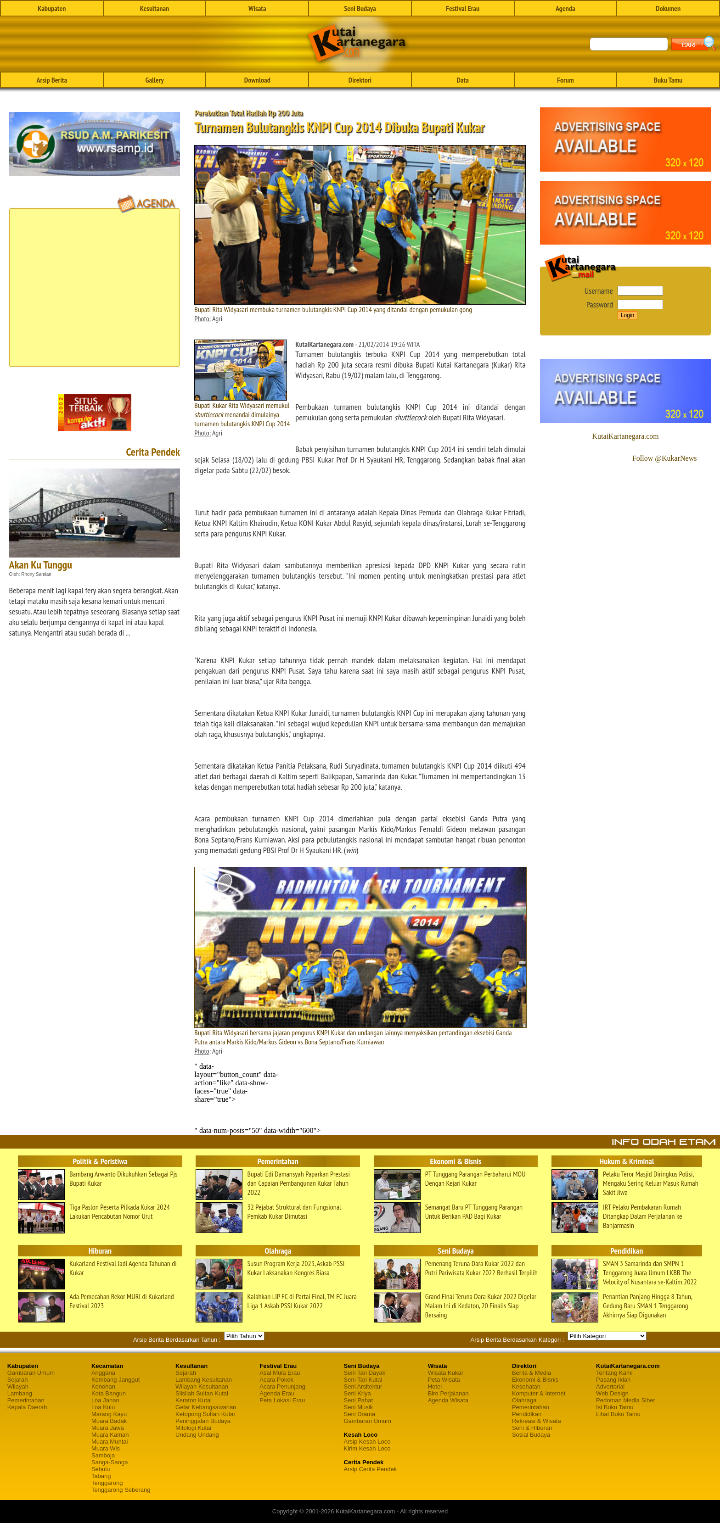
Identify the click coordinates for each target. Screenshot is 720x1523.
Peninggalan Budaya (203, 1420)
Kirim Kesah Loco (367, 1448)
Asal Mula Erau (279, 1372)
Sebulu (100, 1469)
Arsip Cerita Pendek (370, 1469)
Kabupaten (52, 8)
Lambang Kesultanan (203, 1379)
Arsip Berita (52, 79)
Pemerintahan (26, 1400)
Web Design (612, 1393)
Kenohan (103, 1386)
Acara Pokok (276, 1379)
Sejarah (17, 1379)
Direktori (360, 79)
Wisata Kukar (445, 1372)
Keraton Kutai (193, 1400)
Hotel (435, 1386)
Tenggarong (107, 1482)
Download (257, 79)
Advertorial (610, 1386)
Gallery (154, 79)
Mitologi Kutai (193, 1427)
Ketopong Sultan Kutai (205, 1414)
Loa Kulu (103, 1407)
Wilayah (17, 1386)
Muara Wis (105, 1448)
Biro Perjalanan (448, 1393)
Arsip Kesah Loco (367, 1441)
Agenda (565, 8)
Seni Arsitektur (363, 1386)
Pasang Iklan (613, 1379)
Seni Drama (360, 1414)
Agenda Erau (276, 1393)
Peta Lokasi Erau (282, 1400)
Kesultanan (154, 8)
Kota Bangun (108, 1393)
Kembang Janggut (115, 1379)
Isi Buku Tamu (614, 1407)
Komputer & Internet (538, 1393)
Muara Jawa (107, 1427)
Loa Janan (105, 1400)
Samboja (103, 1455)
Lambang (19, 1393)
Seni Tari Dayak (365, 1372)
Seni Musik (358, 1407)
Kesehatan (526, 1386)
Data (462, 79)
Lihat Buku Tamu (618, 1414)
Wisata (257, 8)
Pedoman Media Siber (625, 1400)
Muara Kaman (110, 1434)
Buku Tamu (668, 79)
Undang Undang (197, 1434)
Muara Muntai (109, 1441)
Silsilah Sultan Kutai (201, 1393)
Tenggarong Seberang (121, 1489)
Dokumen (668, 8)
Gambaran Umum (31, 1372)
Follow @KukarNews (664, 458)
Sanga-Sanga (109, 1462)
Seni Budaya (360, 8)
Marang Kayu (109, 1414)
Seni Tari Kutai (363, 1379)
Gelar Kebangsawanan (205, 1407)
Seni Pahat (358, 1400)
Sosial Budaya (531, 1434)
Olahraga (524, 1400)
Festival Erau (462, 8)
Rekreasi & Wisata (536, 1420)
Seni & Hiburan (532, 1427)
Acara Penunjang (282, 1386)
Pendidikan (526, 1414)
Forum (565, 79)
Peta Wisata (444, 1379)
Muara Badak (109, 1420)
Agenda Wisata (448, 1400)
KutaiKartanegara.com (625, 436)
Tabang (101, 1476)
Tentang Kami (614, 1372)
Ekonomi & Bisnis (535, 1379)
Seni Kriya (357, 1393)
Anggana (103, 1372)
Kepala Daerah (27, 1407)
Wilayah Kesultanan (201, 1386)
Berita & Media (531, 1372)
